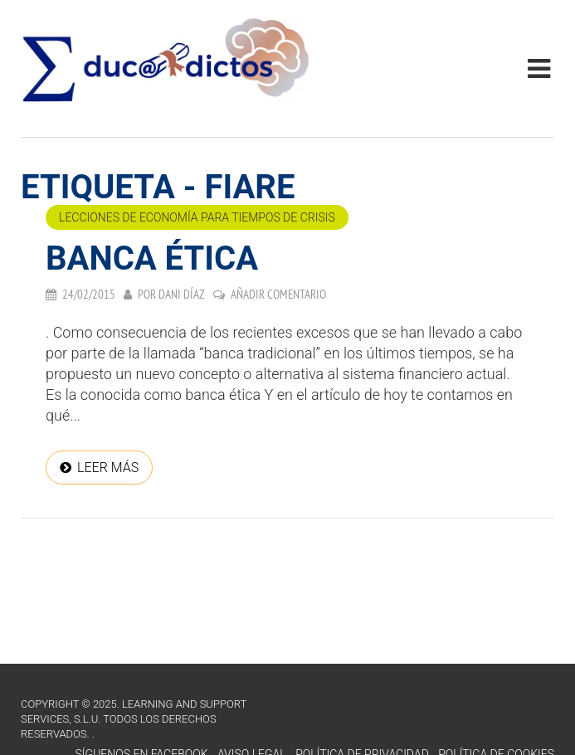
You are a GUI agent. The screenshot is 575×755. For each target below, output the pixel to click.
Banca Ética (152, 258)
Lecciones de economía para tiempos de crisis (197, 217)
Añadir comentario (278, 294)
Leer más (108, 467)
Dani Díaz (181, 294)
